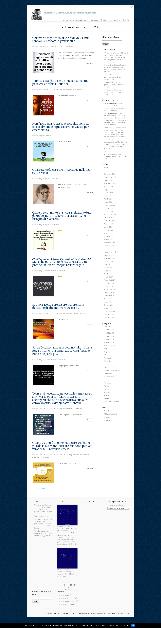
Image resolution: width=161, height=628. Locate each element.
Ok (133, 625)
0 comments (54, 224)
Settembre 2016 (110, 296)
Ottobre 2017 (109, 255)
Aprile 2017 (108, 274)
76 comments (44, 457)
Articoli (106, 349)
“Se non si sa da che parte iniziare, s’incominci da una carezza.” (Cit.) (114, 92)
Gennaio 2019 (109, 208)
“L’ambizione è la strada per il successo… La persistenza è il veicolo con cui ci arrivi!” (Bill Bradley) (43, 523)
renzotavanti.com (122, 613)
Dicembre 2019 (109, 174)
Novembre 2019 (110, 177)
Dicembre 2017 (109, 249)
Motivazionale (67, 89)
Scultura (107, 395)
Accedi (106, 411)
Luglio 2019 (108, 190)
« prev (60, 585)
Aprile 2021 (108, 168)
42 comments (84, 313)
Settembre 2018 (110, 221)
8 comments (69, 47)
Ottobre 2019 (109, 180)
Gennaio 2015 (109, 318)
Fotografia (107, 358)
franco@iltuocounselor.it (95, 613)
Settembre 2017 (110, 258)
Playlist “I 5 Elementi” (67, 604)
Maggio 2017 (108, 271)
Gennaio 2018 (109, 246)
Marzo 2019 (108, 202)
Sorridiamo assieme (56, 47)
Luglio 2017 (108, 264)
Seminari (94, 20)
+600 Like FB (109, 342)
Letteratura (108, 374)
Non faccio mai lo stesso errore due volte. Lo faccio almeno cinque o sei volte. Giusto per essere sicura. (60, 127)
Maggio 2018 (108, 233)
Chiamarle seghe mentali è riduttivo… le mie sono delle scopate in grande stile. (60, 39)
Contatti (126, 20)
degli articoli (110, 414)
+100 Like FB (43, 89)
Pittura (106, 386)
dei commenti (111, 417)
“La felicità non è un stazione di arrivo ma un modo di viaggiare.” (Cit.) (115, 77)
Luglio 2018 (108, 227)
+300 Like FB (63, 455)
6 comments (61, 270)
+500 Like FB (109, 339)
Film (105, 355)
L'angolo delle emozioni (113, 370)
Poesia (106, 389)
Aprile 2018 (108, 236)
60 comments (77, 409)
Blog (72, 20)
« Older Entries (39, 489)
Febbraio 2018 (109, 243)
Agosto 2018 (108, 224)
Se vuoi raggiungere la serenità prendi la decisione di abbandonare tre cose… (58, 306)
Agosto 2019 (108, 186)
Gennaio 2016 (109, 314)
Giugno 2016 (108, 305)
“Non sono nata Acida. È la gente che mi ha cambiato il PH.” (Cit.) (114, 84)
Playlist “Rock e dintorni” (68, 601)
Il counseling (115, 20)
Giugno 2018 (108, 230)
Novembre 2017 (110, 252)
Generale (107, 361)
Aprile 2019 (108, 199)
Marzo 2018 (108, 240)
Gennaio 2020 (109, 171)
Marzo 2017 (108, 277)
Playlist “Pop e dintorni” (68, 598)
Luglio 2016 (108, 302)
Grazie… (104, 20)
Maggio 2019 (108, 196)
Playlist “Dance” (65, 595)
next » (69, 587)
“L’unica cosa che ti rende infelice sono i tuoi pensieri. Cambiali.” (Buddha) (60, 82)
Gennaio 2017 (109, 283)
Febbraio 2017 (109, 280)
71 (65, 587)
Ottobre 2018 (109, 218)
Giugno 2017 (108, 268)
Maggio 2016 (108, 308)
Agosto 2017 (108, 261)
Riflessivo (46, 47)
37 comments (77, 89)
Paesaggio (107, 383)
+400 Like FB (109, 336)
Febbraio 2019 (109, 205)
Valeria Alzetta (109, 142)
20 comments (54, 178)
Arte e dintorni (109, 345)
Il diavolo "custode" (111, 367)
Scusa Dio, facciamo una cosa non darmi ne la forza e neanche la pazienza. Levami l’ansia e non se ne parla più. (62, 351)
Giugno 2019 (108, 193)
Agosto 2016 (108, 299)
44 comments (47, 136)
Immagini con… (82, 20)
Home (65, 20)
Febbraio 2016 (109, 311)
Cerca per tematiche (115, 505)
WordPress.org (109, 420)
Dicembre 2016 (109, 286)
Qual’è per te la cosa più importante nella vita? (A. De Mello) (62, 171)
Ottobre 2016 (109, 293)
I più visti (75, 455)
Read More (90, 63)
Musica (106, 380)
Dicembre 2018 (109, 211)
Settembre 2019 (110, 183)
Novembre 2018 (110, 215)
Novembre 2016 (110, 289)
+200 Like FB (53, 89)
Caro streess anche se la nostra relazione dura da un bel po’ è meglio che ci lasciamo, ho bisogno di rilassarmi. (61, 216)
